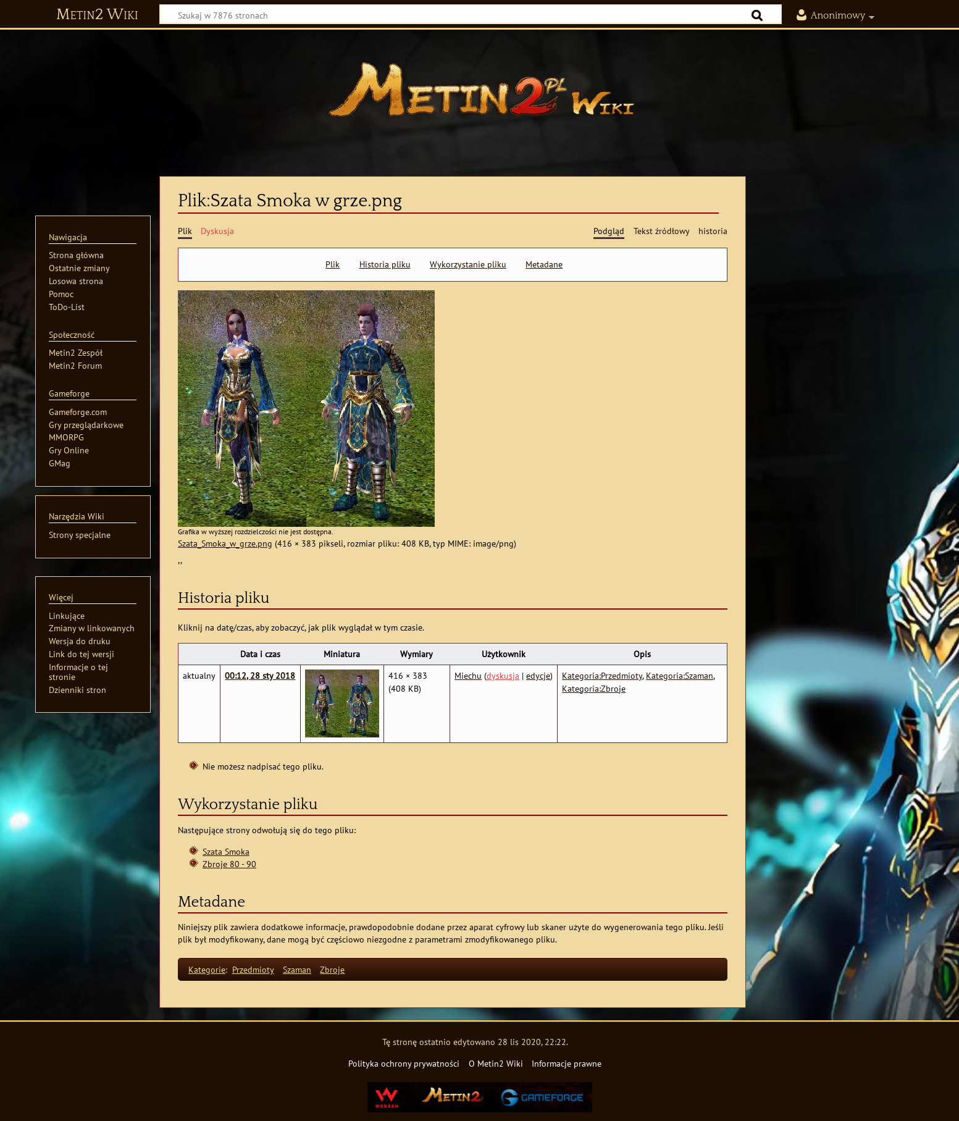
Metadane (544, 264)
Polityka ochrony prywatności (403, 1063)
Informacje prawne (566, 1063)
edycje (538, 675)
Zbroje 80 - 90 (229, 864)
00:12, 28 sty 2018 (260, 675)
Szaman (297, 969)
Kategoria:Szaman (679, 675)
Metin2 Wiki (97, 14)
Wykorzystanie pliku (468, 264)
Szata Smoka (226, 851)
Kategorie (206, 969)
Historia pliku (385, 264)
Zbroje (332, 969)
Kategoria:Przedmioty (602, 675)
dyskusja (503, 675)
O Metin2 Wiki (496, 1063)
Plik (332, 264)
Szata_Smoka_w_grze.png (225, 543)
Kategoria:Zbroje (594, 688)
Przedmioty (253, 969)
